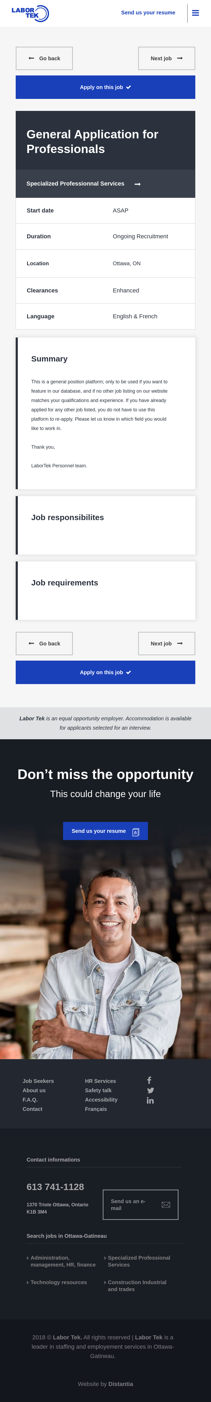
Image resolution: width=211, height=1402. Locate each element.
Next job (161, 58)
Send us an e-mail (128, 1204)
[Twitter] (159, 1091)
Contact (32, 1109)
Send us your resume (148, 12)
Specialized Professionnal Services (75, 183)
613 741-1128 (55, 1187)
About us (34, 1090)
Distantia (120, 1384)
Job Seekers (38, 1081)
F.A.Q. (30, 1100)
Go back (49, 58)
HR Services (100, 1081)
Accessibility (101, 1100)
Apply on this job (101, 87)
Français (96, 1109)
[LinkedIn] (159, 1101)
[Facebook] (159, 1081)
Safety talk (98, 1090)
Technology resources (59, 1282)
